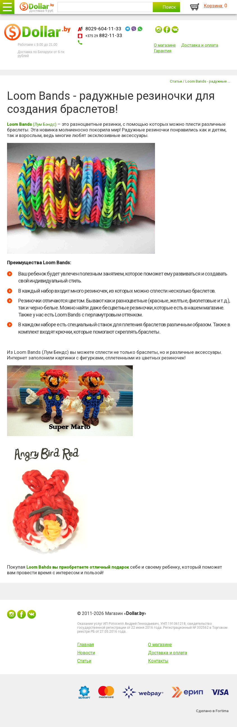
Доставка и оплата (199, 45)
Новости (86, 652)
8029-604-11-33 (103, 28)
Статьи (84, 661)
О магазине (165, 45)
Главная (85, 644)
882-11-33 (103, 35)
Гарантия (162, 50)
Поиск (169, 7)
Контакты (158, 661)
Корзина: (213, 5)
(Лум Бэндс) (31, 124)
